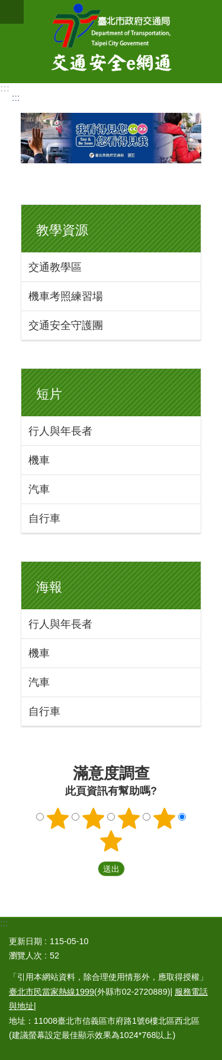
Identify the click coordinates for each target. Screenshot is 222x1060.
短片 (49, 394)
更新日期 (25, 941)
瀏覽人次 (25, 955)
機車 (39, 460)
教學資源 (62, 230)
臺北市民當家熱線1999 (51, 991)
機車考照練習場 (65, 296)
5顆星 (111, 841)
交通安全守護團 (65, 325)
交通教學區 (55, 267)
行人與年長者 (60, 431)
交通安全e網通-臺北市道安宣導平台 (111, 41)
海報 (49, 587)
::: (4, 88)
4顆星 (164, 818)
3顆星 (128, 818)
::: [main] (16, 98)
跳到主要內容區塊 (6, 6)
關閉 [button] (12, 12)
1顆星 (58, 818)
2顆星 (93, 818)
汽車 (39, 489)
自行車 (44, 518)
